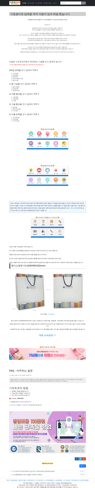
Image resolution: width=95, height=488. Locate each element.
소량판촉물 (58, 480)
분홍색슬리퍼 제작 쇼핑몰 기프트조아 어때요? (28, 474)
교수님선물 (66, 480)
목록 (82, 466)
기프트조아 (51, 314)
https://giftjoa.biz (26, 402)
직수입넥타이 (40, 480)
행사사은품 (31, 3)
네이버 (13, 405)
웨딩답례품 (14, 480)
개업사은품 (73, 208)
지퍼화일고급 (75, 480)
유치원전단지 (31, 480)
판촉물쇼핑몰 (47, 3)
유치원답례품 (50, 480)
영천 (7, 480)
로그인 (54, 3)
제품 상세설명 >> (47, 335)
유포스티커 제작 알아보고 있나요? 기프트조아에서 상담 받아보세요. (35, 471)
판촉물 (24, 3)
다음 (17, 405)
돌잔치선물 (22, 480)
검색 (83, 3)
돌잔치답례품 (85, 480)
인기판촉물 (38, 3)
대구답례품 (15, 73)
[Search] (70, 3)
